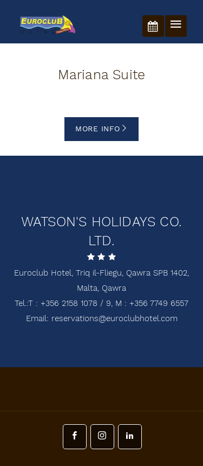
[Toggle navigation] (176, 26)
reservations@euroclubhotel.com (114, 319)
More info (101, 129)
